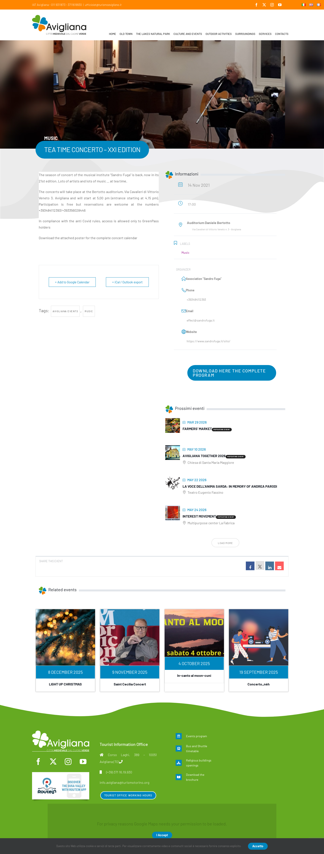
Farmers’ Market (197, 429)
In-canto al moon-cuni (194, 675)
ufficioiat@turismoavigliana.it (103, 4)
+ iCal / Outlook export (127, 282)
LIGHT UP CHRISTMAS (65, 684)
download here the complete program (229, 373)
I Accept (162, 835)
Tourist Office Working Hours (128, 795)
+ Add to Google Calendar (72, 282)
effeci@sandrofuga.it (201, 320)
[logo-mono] (60, 732)
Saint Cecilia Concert (130, 684)
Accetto (257, 846)
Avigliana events (65, 311)
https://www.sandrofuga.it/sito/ (208, 341)
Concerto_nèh (259, 684)
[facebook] (38, 761)
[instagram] (68, 761)
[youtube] (83, 761)
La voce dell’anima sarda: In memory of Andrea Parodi (230, 486)
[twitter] (53, 761)
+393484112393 (196, 299)
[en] (60, 774)
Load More (225, 542)
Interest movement (199, 516)
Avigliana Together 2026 (204, 456)
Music (89, 311)
